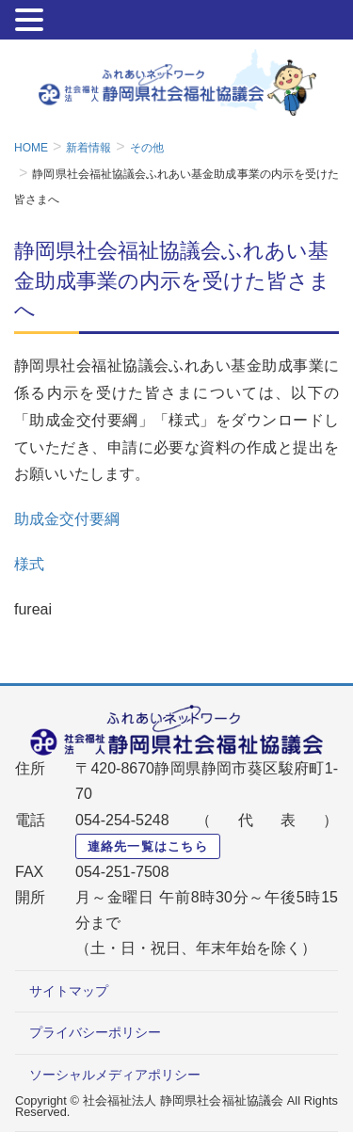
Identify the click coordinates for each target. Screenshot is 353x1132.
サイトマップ (68, 990)
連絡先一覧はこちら (148, 846)
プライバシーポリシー (95, 1032)
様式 (29, 564)
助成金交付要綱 (67, 519)
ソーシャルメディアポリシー (115, 1074)
